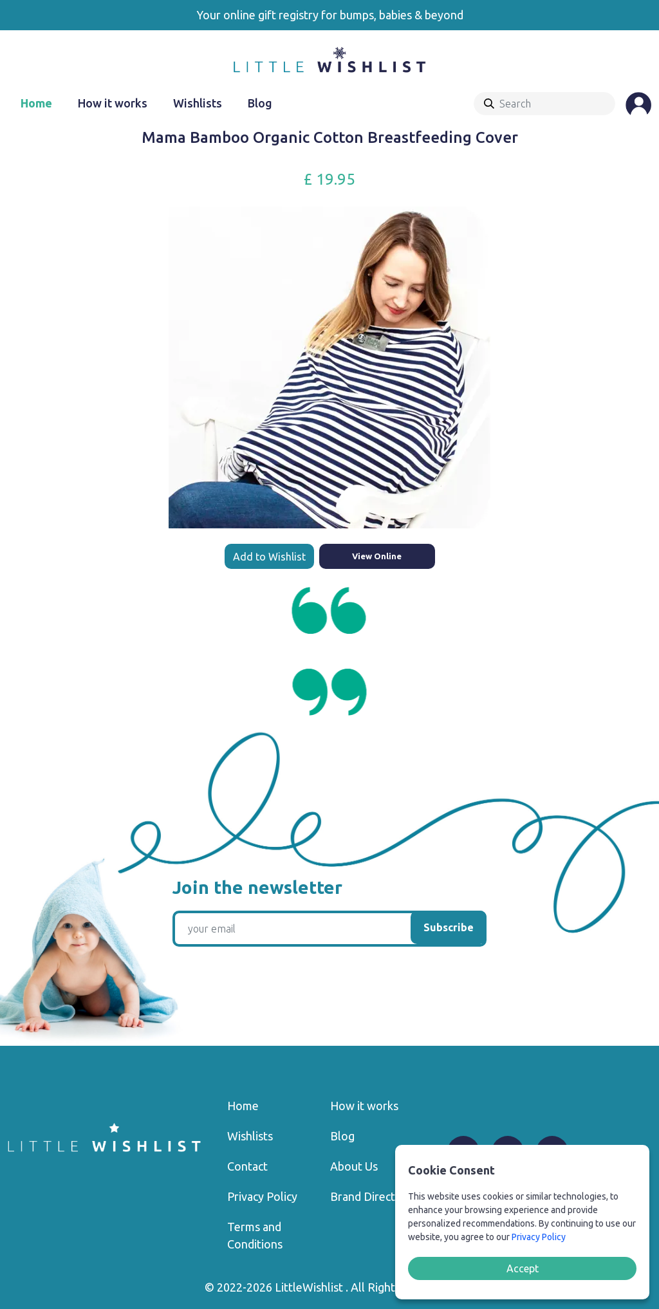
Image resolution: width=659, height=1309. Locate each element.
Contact (247, 1166)
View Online (377, 556)
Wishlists (197, 103)
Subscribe (448, 927)
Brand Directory (371, 1196)
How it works (112, 103)
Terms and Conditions (255, 1235)
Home (36, 103)
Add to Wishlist (269, 556)
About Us (354, 1166)
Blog (260, 103)
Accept (522, 1268)
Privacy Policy (262, 1196)
